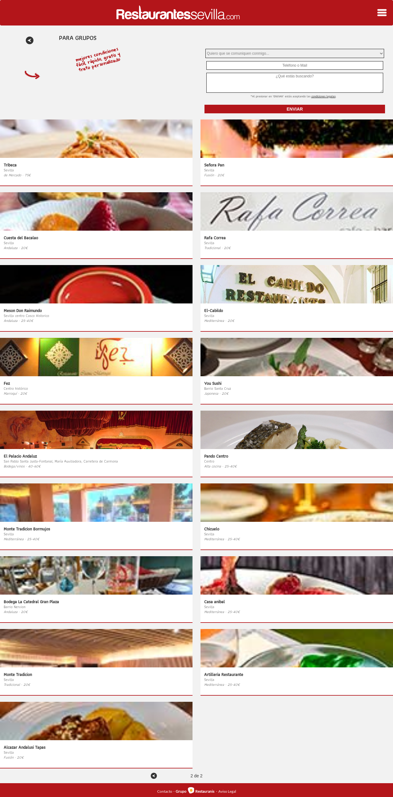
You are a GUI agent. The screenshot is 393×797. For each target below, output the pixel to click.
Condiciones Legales (323, 96)
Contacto (164, 791)
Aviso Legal (227, 791)
